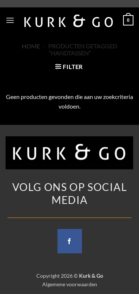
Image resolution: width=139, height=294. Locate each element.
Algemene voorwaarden (69, 284)
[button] (10, 20)
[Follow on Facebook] (69, 241)
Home (31, 45)
